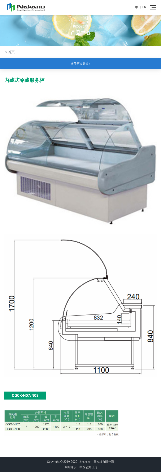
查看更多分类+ (80, 63)
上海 (95, 467)
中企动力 (85, 467)
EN (144, 7)
